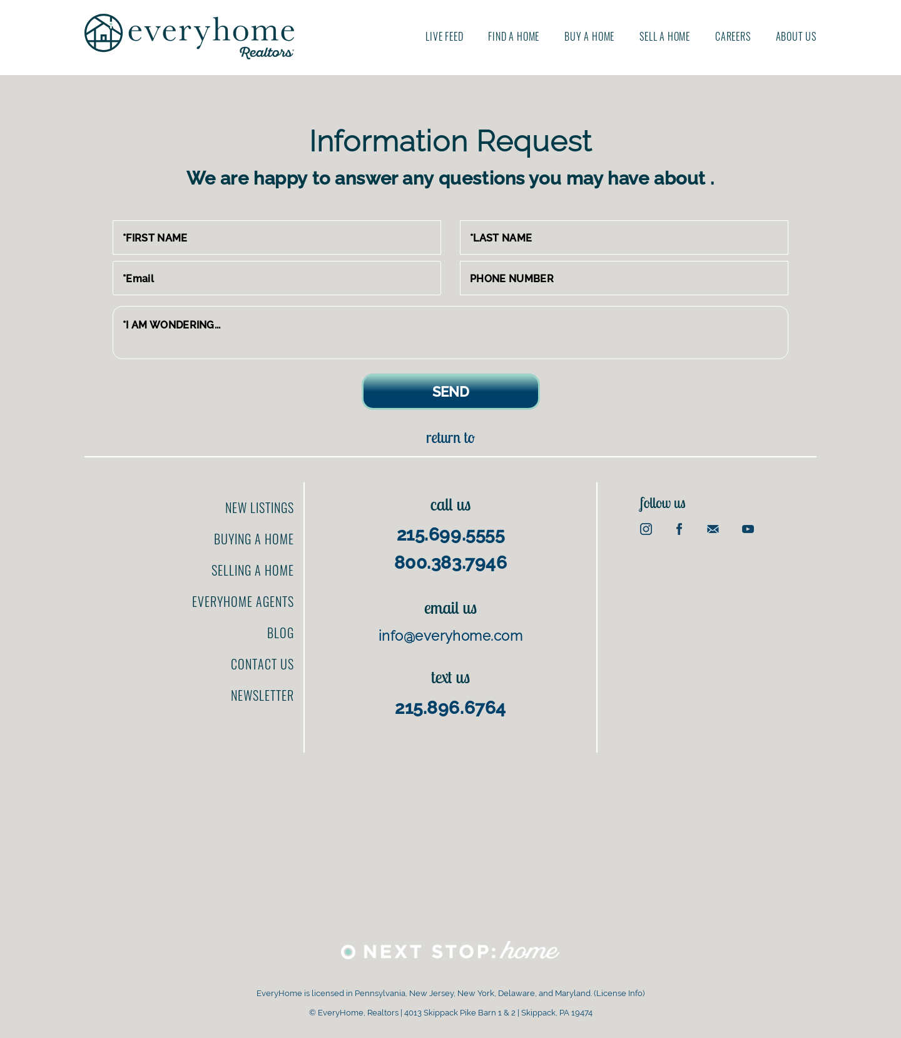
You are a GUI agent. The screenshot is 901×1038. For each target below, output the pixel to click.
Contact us (262, 663)
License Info (619, 993)
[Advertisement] (761, 634)
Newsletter (262, 695)
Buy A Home (589, 36)
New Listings (259, 507)
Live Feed (444, 36)
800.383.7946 (450, 562)
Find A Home (513, 36)
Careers (733, 36)
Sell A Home (664, 36)
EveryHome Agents (243, 601)
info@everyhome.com (450, 636)
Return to (450, 437)
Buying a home (254, 538)
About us (796, 36)
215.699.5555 (451, 534)
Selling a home (252, 570)
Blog (280, 632)
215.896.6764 (450, 708)
